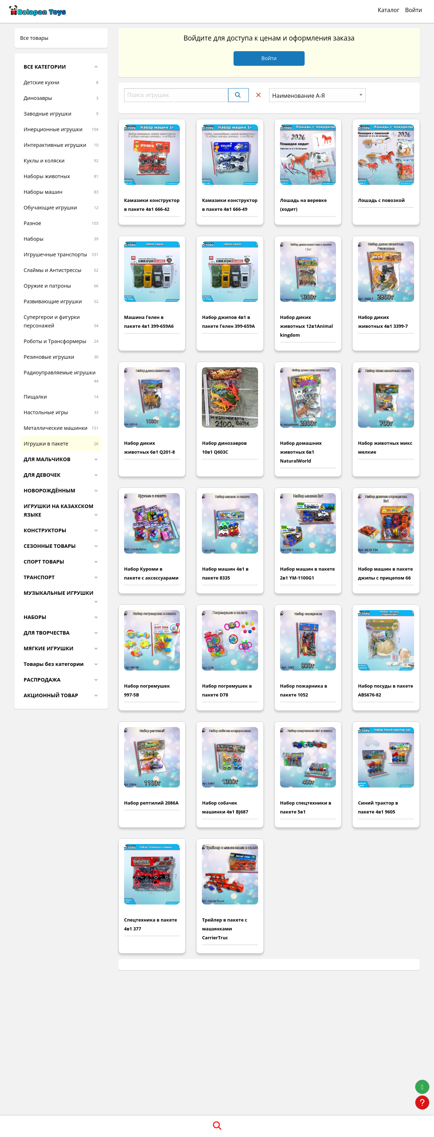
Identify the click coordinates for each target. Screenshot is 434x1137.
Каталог (389, 10)
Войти (413, 10)
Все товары (34, 37)
